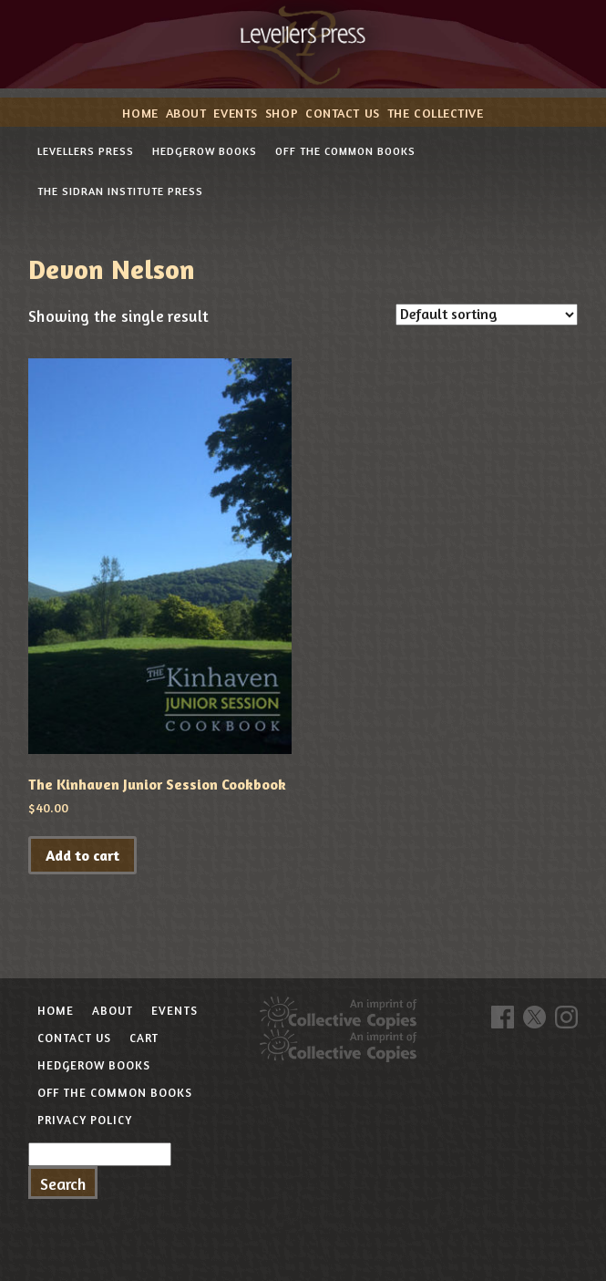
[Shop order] (486, 314)
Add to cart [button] (82, 855)
